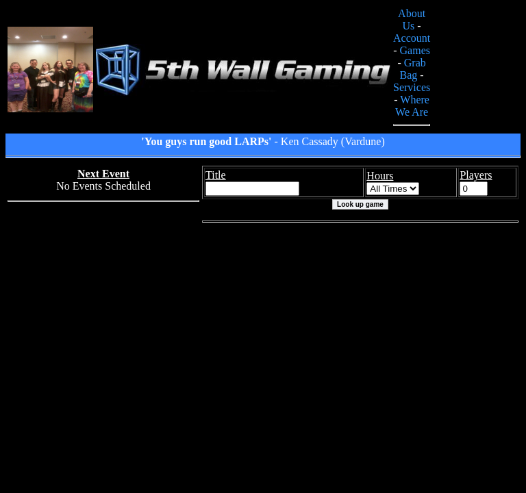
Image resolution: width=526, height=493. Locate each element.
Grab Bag (413, 69)
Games (415, 50)
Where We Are (412, 106)
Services (411, 87)
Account (411, 38)
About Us (411, 19)
